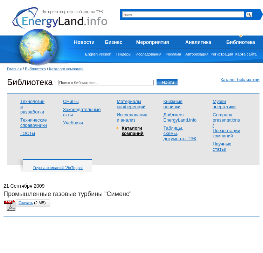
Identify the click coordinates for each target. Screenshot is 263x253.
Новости (84, 42)
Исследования (148, 54)
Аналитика (198, 42)
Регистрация (221, 54)
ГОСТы (27, 133)
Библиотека (240, 42)
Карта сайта (246, 54)
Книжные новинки (173, 104)
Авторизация (196, 54)
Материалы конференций (131, 104)
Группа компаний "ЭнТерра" (58, 168)
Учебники (73, 122)
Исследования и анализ (132, 117)
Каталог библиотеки (240, 79)
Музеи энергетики (224, 104)
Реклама (173, 54)
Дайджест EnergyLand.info (180, 117)
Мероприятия (152, 42)
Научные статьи (222, 146)
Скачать (26, 203)
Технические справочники (33, 122)
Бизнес (113, 42)
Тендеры (123, 54)
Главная (14, 69)
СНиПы (71, 101)
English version (98, 54)
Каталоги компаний (66, 69)
